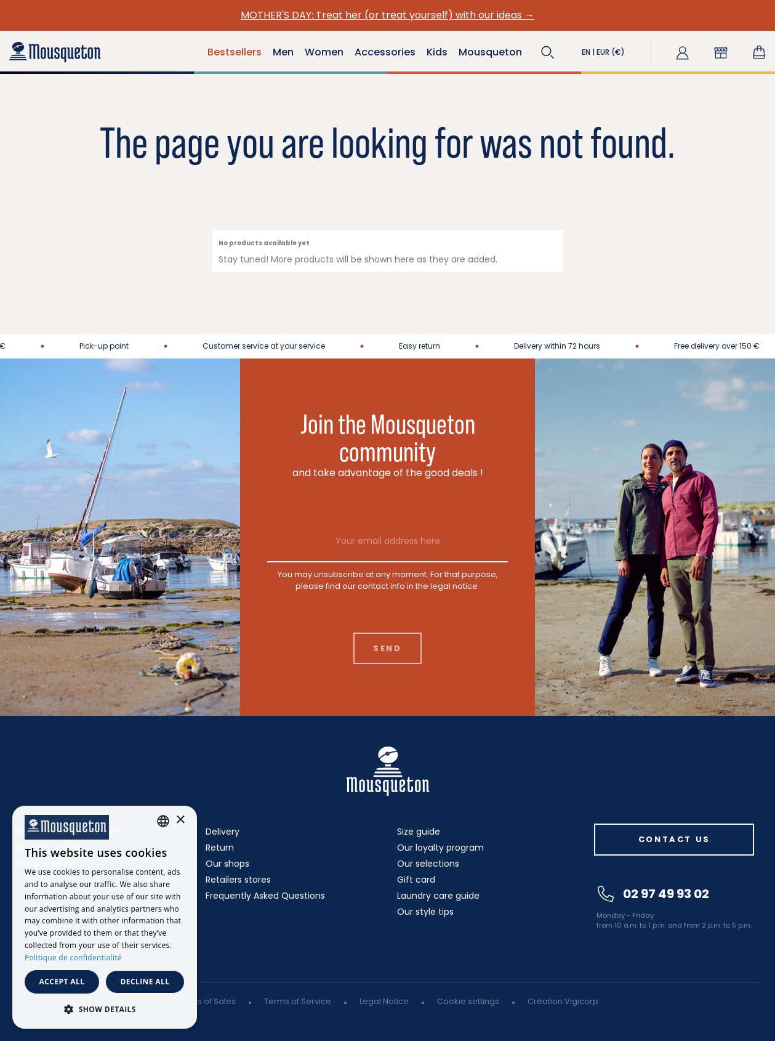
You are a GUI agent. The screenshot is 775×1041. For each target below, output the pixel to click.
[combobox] (163, 821)
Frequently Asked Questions (265, 895)
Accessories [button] (385, 52)
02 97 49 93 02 (653, 893)
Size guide (418, 831)
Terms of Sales (206, 1001)
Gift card (416, 879)
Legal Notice (384, 1001)
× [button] (180, 820)
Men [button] (283, 52)
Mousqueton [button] (490, 52)
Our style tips (425, 911)
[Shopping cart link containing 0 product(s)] (759, 52)
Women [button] (324, 52)
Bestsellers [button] (234, 52)
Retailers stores (238, 879)
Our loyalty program (440, 847)
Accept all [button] (62, 981)
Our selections (428, 863)
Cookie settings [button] (468, 1001)
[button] (548, 52)
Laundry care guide (438, 895)
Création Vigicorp (563, 1001)
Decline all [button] (145, 981)
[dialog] (104, 917)
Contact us (674, 839)
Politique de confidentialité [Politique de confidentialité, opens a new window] (73, 957)
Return (220, 847)
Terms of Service (297, 1001)
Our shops (227, 863)
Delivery (222, 831)
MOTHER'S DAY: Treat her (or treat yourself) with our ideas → (387, 15)
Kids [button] (437, 52)
